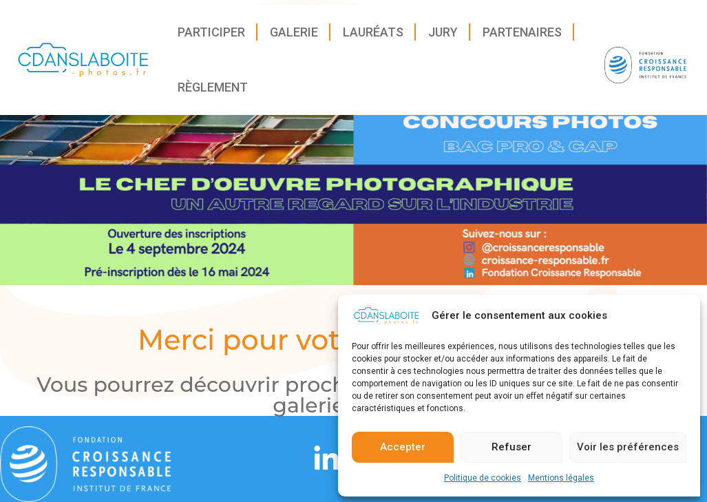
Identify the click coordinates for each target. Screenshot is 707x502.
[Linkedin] (326, 459)
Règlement (213, 92)
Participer (211, 37)
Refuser (511, 452)
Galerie (294, 37)
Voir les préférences (628, 452)
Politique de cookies (482, 483)
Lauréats (373, 37)
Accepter (402, 452)
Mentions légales (561, 483)
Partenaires (522, 37)
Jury (443, 37)
